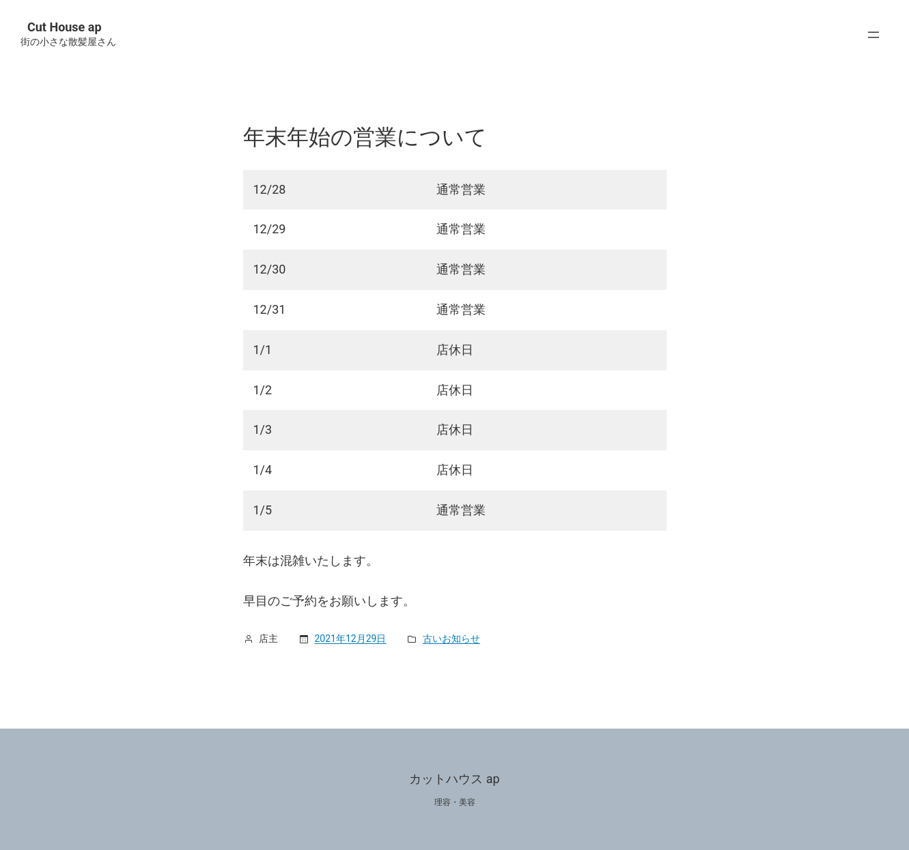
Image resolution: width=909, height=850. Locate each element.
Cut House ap (64, 27)
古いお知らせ (451, 638)
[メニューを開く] (877, 35)
